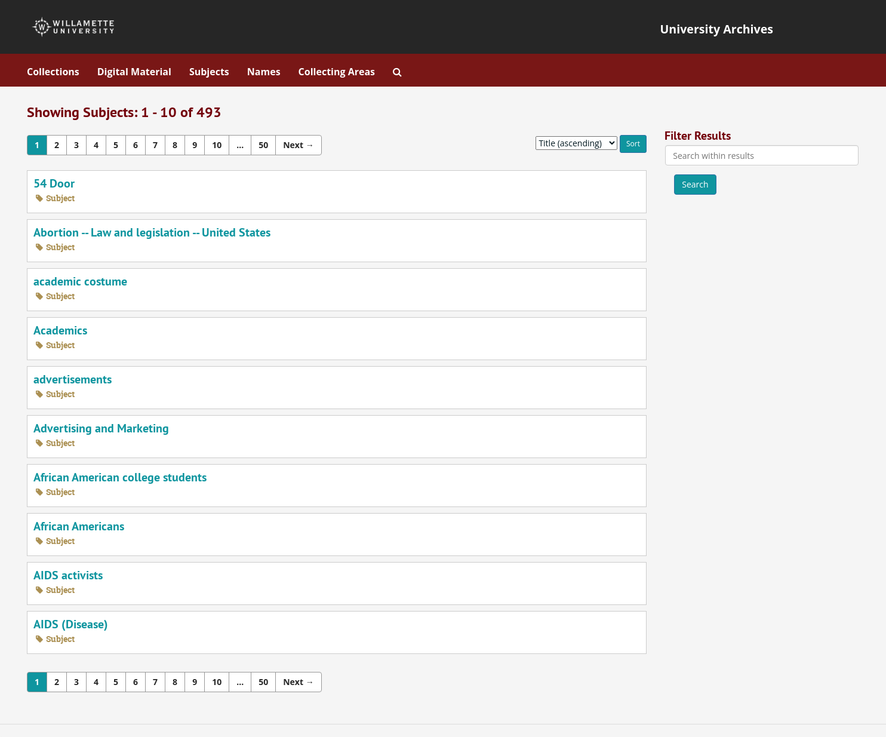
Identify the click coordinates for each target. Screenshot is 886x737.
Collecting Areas (337, 71)
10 (217, 145)
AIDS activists (68, 575)
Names (264, 71)
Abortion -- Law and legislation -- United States (151, 232)
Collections (53, 71)
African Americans (78, 526)
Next (298, 145)
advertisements (72, 379)
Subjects (209, 71)
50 (263, 145)
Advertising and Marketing (101, 428)
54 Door (54, 183)
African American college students (120, 477)
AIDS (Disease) (70, 624)
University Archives (717, 29)
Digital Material (134, 71)
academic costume (80, 281)
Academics (60, 330)
